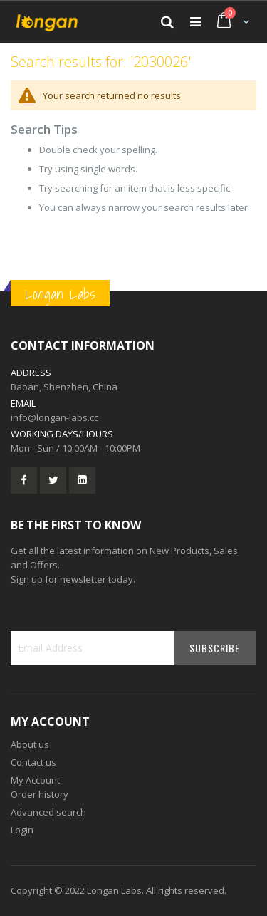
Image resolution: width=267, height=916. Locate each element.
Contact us (33, 762)
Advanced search (48, 812)
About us (30, 744)
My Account (35, 780)
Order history (39, 794)
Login (22, 829)
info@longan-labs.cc (54, 417)
